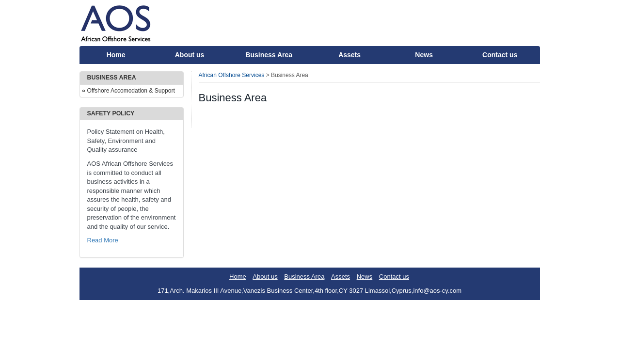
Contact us (499, 55)
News (424, 55)
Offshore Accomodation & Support (131, 90)
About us (190, 55)
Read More (102, 240)
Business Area (268, 55)
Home (116, 55)
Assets (349, 55)
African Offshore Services (232, 75)
